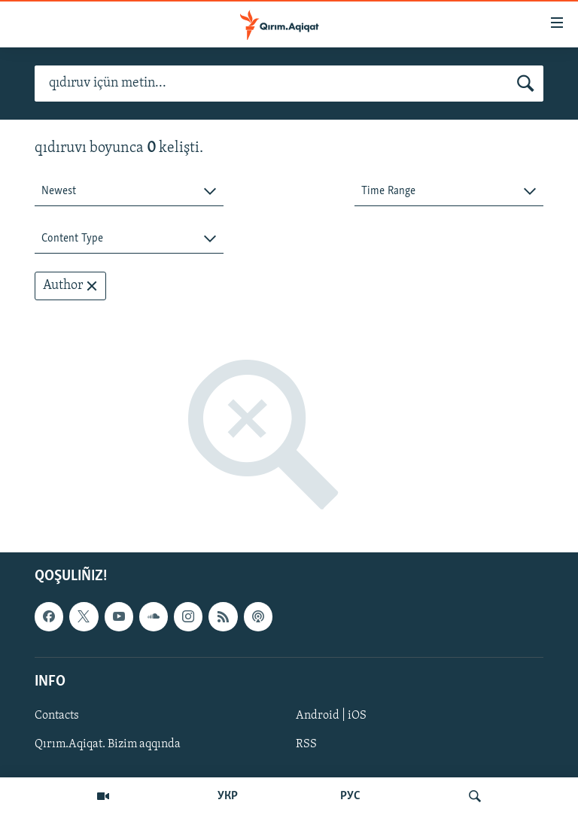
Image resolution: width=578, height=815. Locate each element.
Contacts (57, 716)
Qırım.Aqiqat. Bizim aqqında (108, 744)
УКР (228, 796)
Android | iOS (331, 716)
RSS (306, 744)
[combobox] (129, 191)
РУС (350, 796)
